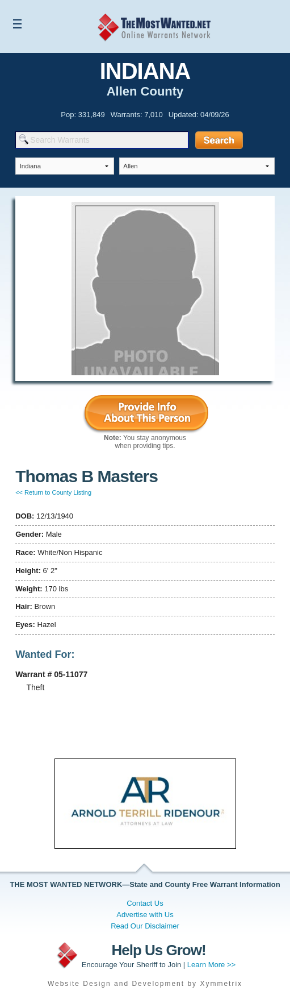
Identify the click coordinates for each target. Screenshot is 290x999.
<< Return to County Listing (53, 492)
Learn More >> (211, 964)
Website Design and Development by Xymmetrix (145, 984)
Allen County (145, 91)
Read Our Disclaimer (145, 926)
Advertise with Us (144, 914)
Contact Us (145, 903)
